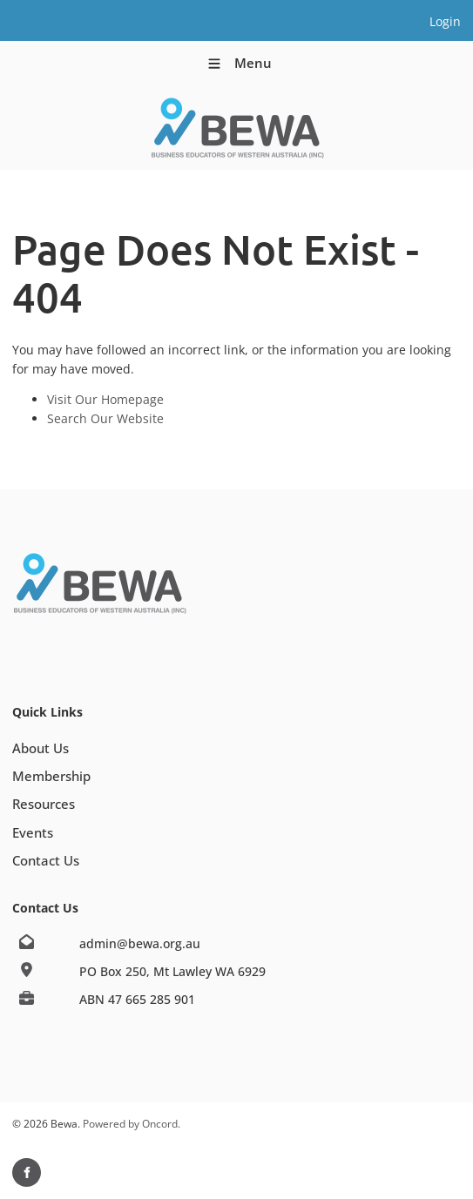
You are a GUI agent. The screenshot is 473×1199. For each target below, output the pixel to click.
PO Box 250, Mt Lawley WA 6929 (172, 971)
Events (32, 832)
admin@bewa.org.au (139, 943)
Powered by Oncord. (131, 1123)
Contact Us (45, 860)
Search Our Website (105, 418)
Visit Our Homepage (105, 399)
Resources (43, 803)
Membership (51, 776)
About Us (40, 748)
